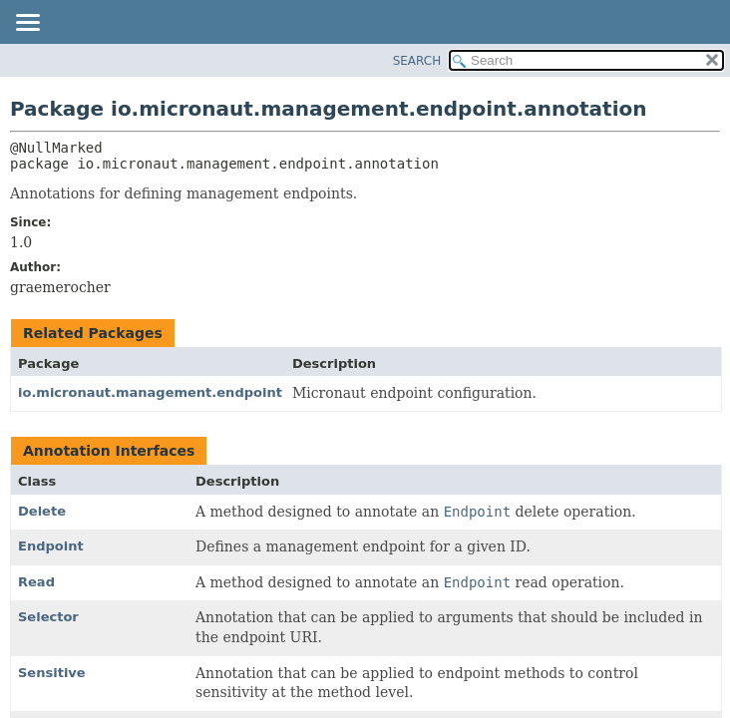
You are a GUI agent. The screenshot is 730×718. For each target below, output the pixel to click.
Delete (42, 511)
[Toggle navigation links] (27, 24)
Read (36, 581)
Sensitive (52, 672)
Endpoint (51, 545)
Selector (48, 616)
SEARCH (417, 61)
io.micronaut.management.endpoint (150, 392)
